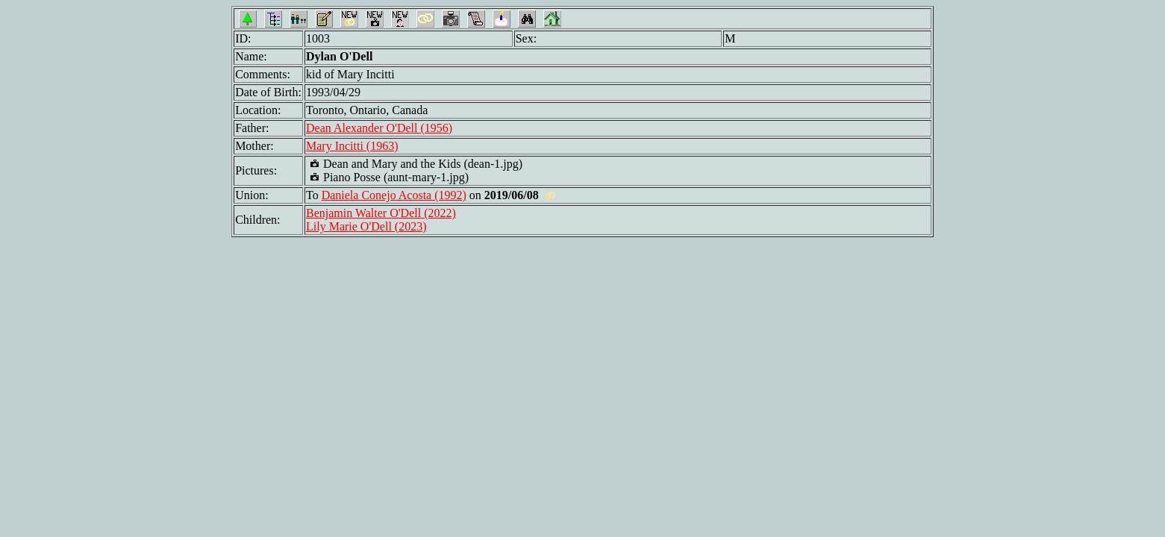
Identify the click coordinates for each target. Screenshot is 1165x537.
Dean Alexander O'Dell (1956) (379, 128)
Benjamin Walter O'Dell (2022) (381, 213)
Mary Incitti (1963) (352, 145)
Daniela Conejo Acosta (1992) (394, 195)
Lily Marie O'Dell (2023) (366, 226)
